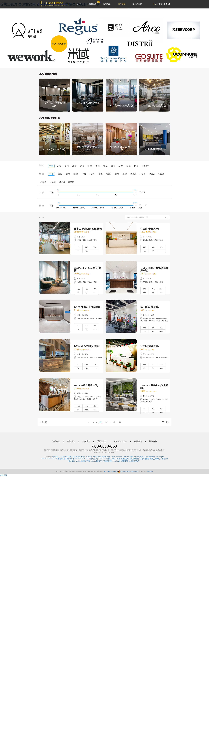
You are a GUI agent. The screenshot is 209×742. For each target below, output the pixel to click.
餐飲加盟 (71, 457)
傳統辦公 (107, 4)
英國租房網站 (108, 461)
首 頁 (79, 4)
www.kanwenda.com (47, 459)
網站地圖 (3, 475)
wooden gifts (160, 457)
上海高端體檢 (138, 457)
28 (100, 422)
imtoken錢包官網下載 (83, 461)
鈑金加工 (55, 457)
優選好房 (93, 3)
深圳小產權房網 (149, 457)
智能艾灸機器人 (155, 459)
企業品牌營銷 (134, 459)
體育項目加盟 (80, 457)
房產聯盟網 (125, 459)
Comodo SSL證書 (104, 459)
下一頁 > (165, 422)
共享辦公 (122, 4)
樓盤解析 (153, 441)
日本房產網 (63, 457)
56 (114, 422)
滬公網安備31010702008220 (128, 471)
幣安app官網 (128, 457)
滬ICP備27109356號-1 (111, 471)
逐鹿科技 (150, 471)
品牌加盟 (89, 457)
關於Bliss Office (120, 441)
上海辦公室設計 (134, 461)
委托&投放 (137, 4)
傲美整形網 (106, 457)
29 (107, 422)
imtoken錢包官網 (96, 461)
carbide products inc (117, 457)
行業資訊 (138, 441)
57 (120, 422)
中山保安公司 (93, 459)
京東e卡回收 (115, 459)
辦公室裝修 (97, 457)
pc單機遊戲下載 (60, 459)
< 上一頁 (43, 422)
